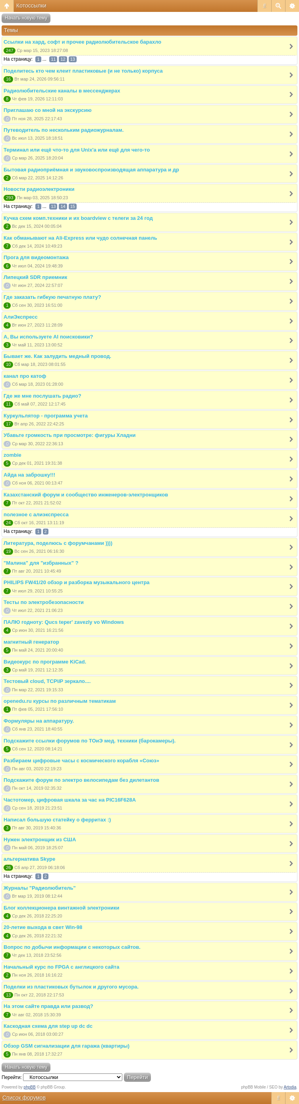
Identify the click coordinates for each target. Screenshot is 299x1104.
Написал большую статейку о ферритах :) (57, 820)
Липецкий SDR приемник (35, 277)
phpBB (30, 1087)
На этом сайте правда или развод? (48, 1006)
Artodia (290, 1087)
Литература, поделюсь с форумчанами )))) (58, 543)
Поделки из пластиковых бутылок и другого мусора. (71, 987)
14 (62, 206)
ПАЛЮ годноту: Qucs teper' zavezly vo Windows (64, 622)
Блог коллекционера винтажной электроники (62, 908)
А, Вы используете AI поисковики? (48, 337)
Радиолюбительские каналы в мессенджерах (62, 91)
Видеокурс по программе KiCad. (45, 662)
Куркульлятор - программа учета (46, 416)
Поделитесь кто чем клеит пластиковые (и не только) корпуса (83, 71)
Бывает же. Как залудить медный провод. (57, 356)
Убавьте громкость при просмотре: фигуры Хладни (70, 435)
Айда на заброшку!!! (29, 475)
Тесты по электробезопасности (44, 602)
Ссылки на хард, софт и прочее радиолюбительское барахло (82, 42)
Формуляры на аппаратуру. (39, 721)
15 (72, 206)
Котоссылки (31, 5)
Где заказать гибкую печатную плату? (52, 297)
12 (62, 59)
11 (53, 59)
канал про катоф (25, 376)
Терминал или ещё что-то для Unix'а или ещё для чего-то (77, 150)
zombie (12, 455)
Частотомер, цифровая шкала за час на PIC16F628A (70, 800)
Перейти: (12, 1077)
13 (72, 59)
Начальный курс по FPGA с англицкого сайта (61, 967)
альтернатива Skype (29, 859)
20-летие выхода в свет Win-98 (43, 927)
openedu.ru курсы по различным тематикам (60, 701)
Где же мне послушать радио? (42, 396)
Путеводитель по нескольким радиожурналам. (63, 130)
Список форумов (24, 1097)
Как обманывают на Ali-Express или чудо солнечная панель (80, 238)
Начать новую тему (26, 18)
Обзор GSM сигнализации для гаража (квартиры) (66, 1046)
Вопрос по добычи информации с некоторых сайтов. (72, 947)
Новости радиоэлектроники (39, 189)
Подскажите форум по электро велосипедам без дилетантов (81, 780)
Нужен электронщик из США (40, 839)
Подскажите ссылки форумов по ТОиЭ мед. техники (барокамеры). (90, 741)
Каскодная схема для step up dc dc (48, 1026)
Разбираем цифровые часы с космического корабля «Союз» (81, 761)
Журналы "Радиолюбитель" (40, 888)
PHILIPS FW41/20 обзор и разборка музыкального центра (77, 582)
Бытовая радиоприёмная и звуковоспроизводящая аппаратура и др (91, 170)
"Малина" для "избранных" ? (41, 563)
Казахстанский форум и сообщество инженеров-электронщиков (86, 495)
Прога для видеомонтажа (36, 257)
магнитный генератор (31, 642)
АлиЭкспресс (21, 317)
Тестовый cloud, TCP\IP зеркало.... (47, 681)
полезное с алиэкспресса (36, 514)
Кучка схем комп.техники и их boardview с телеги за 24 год (78, 218)
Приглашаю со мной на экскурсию (48, 110)
